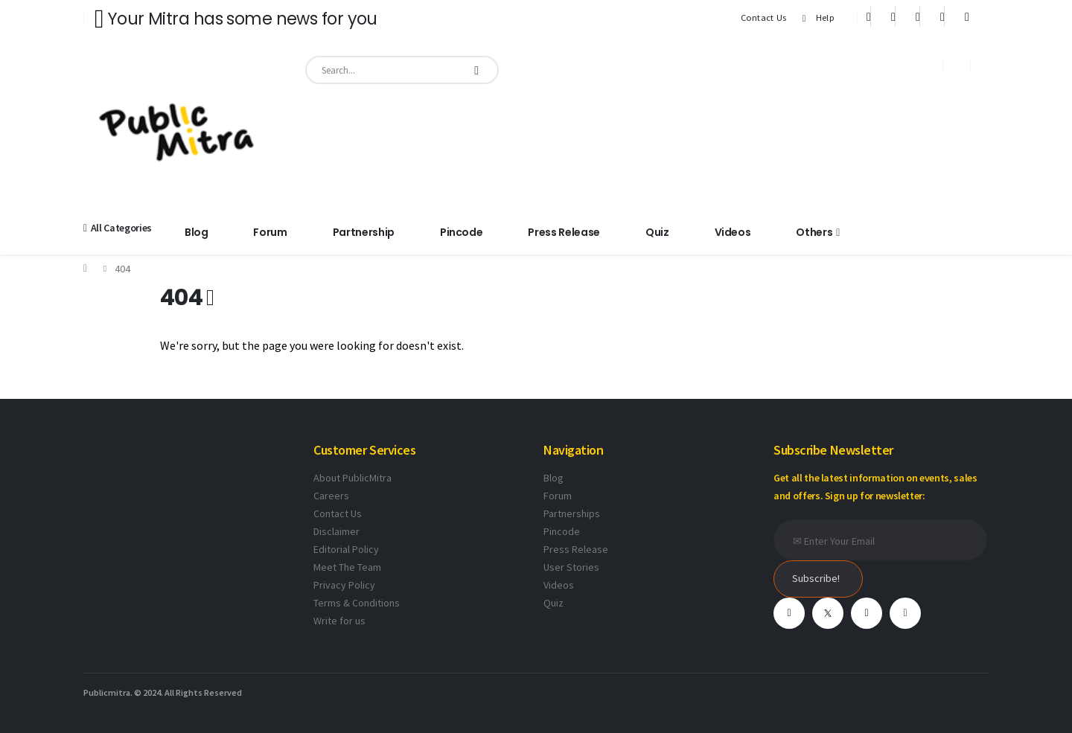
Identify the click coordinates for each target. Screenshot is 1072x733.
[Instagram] (942, 16)
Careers (331, 495)
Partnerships (571, 513)
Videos (733, 232)
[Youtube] (917, 16)
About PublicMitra (352, 477)
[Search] (476, 70)
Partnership (364, 232)
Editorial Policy (346, 549)
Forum (270, 232)
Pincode (461, 232)
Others (814, 232)
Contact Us (764, 17)
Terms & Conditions (356, 602)
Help (817, 18)
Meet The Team (347, 567)
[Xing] (967, 16)
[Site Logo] (176, 130)
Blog (196, 232)
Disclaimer (336, 531)
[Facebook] (868, 16)
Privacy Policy (344, 585)
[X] (893, 16)
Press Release (563, 232)
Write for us (339, 620)
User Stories (571, 567)
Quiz (657, 232)
